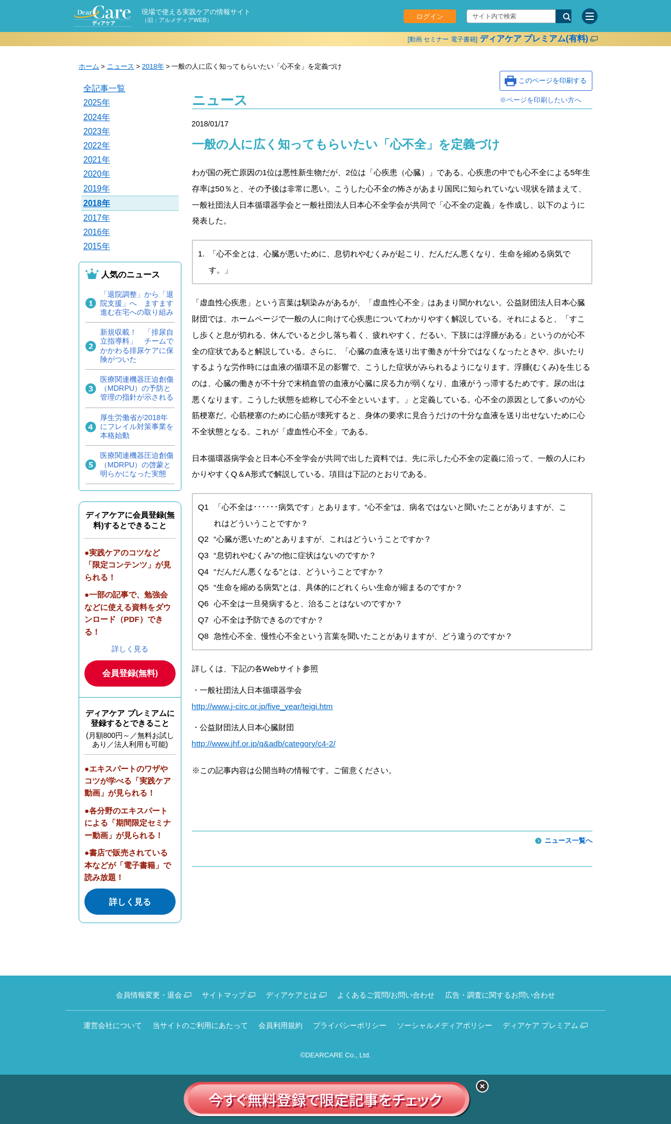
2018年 (153, 66)
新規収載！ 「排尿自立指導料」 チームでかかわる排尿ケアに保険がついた (137, 345)
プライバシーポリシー (349, 1025)
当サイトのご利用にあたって (200, 1025)
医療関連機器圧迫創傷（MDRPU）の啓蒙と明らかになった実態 (137, 464)
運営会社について (112, 1025)
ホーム (89, 66)
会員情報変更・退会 (149, 995)
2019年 (96, 188)
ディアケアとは (291, 995)
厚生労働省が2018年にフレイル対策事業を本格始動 (137, 426)
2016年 (96, 232)
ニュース (120, 66)
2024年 (96, 117)
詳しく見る (130, 649)
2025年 (96, 102)
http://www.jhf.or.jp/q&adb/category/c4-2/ (264, 743)
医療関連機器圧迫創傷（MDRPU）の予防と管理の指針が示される (137, 388)
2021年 (96, 159)
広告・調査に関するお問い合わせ (500, 995)
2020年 (96, 173)
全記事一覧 (104, 88)
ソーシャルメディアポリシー (444, 1025)
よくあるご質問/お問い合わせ (386, 995)
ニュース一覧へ (568, 840)
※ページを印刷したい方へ (540, 100)
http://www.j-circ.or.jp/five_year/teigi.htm (262, 706)
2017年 (96, 217)
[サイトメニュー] (590, 16)
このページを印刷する (552, 80)
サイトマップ (224, 995)
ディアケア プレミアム (540, 1025)
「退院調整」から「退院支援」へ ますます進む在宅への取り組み (137, 303)
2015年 (96, 246)
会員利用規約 (280, 1025)
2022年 (96, 145)
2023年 (96, 131)
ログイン (429, 16)
